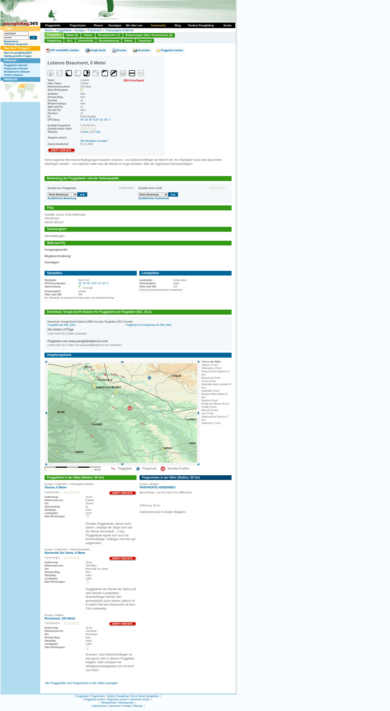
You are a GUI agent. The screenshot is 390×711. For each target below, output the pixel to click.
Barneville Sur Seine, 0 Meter (65, 553)
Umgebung (54, 40)
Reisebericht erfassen (17, 71)
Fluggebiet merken (172, 50)
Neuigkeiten (152, 696)
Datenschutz (99, 706)
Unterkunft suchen (140, 699)
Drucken (121, 50)
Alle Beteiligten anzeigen (94, 141)
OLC (69, 40)
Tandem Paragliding (117, 696)
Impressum (114, 706)
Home (48, 30)
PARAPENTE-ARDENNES (157, 487)
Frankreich (95, 30)
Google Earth (98, 50)
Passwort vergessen (16, 44)
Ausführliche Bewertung (62, 198)
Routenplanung (109, 40)
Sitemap (138, 706)
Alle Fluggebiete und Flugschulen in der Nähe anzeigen (81, 683)
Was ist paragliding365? (18, 52)
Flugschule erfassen (16, 68)
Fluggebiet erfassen (15, 65)
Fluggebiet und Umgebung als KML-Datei (148, 325)
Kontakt (127, 706)
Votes (85, 132)
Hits (98, 132)
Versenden (143, 50)
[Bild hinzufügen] (134, 80)
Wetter (128, 40)
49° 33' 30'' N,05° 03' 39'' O (95, 119)
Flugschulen (97, 696)
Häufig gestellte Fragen (18, 56)
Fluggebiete (63, 30)
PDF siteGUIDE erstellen (64, 50)
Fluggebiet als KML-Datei (61, 325)
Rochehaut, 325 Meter (60, 618)
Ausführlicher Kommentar (153, 198)
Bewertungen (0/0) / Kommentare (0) (149, 35)
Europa (79, 30)
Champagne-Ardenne (119, 30)
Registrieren (11, 41)
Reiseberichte (108, 702)
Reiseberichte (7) (109, 35)
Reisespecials (126, 702)
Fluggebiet (54, 34)
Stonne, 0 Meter (56, 487)
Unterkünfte (86, 40)
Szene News (138, 696)
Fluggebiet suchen (95, 699)
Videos (88, 35)
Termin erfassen (13, 75)
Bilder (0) (72, 35)
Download (144, 40)
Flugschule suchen (117, 699)
